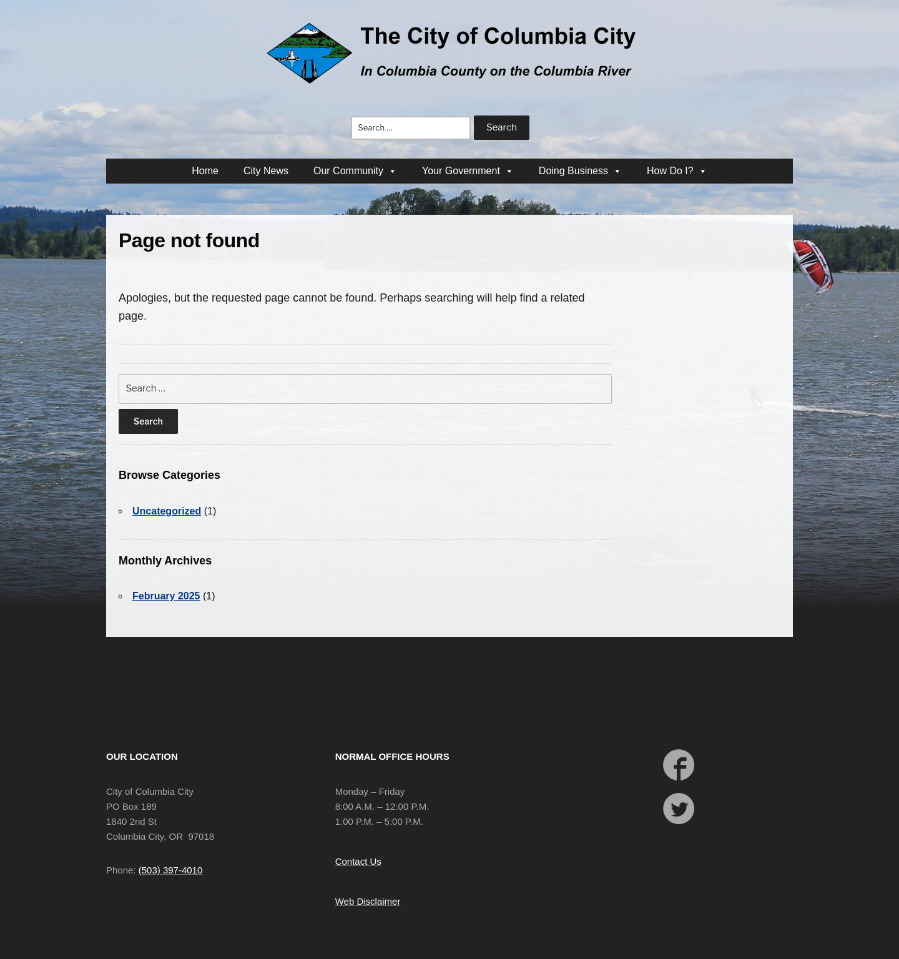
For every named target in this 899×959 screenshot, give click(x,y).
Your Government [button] (468, 170)
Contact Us (358, 861)
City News (265, 170)
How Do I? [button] (677, 170)
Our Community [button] (355, 170)
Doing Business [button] (580, 170)
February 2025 (166, 596)
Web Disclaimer (368, 901)
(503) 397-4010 (171, 870)
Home (205, 170)
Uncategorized (166, 511)
